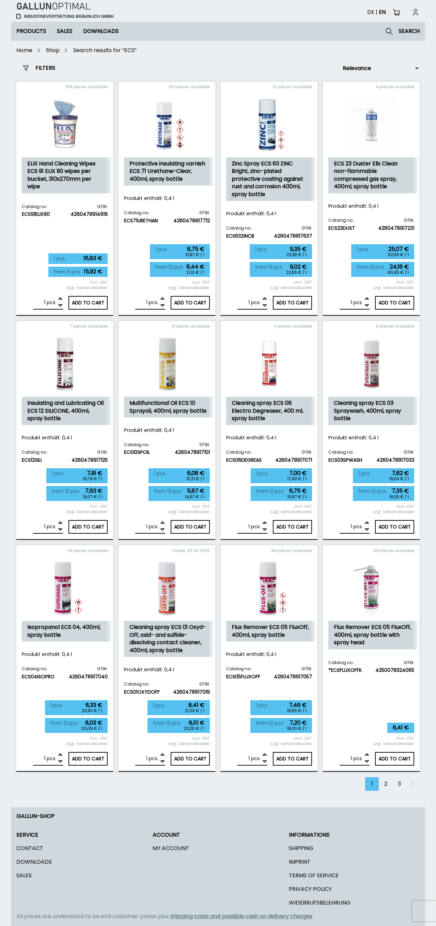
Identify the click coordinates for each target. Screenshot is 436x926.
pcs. (51, 302)
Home (24, 50)
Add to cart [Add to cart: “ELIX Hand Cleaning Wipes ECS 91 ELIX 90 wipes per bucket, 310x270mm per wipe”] (88, 302)
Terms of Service (314, 875)
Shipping (301, 848)
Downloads (101, 31)
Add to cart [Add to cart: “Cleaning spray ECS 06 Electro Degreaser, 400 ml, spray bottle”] (292, 526)
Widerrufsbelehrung (320, 903)
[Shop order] (378, 68)
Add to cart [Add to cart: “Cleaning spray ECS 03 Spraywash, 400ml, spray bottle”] (394, 526)
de (370, 12)
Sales (64, 31)
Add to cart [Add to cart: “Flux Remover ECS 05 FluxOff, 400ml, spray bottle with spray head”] (394, 758)
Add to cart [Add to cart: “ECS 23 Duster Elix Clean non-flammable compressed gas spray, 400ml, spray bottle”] (394, 302)
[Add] (60, 299)
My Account (171, 848)
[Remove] (60, 305)
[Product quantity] (39, 302)
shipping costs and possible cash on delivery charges (241, 916)
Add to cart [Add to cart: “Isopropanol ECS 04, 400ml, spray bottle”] (88, 758)
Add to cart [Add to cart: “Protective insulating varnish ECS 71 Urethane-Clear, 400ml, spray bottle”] (190, 302)
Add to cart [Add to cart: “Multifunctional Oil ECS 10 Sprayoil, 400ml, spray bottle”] (190, 526)
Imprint (299, 862)
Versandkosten (92, 288)
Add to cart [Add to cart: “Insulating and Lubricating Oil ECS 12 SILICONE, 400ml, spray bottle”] (88, 526)
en (382, 12)
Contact (29, 848)
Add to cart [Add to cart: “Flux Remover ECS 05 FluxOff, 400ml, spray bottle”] (292, 758)
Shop (53, 50)
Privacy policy (310, 889)
